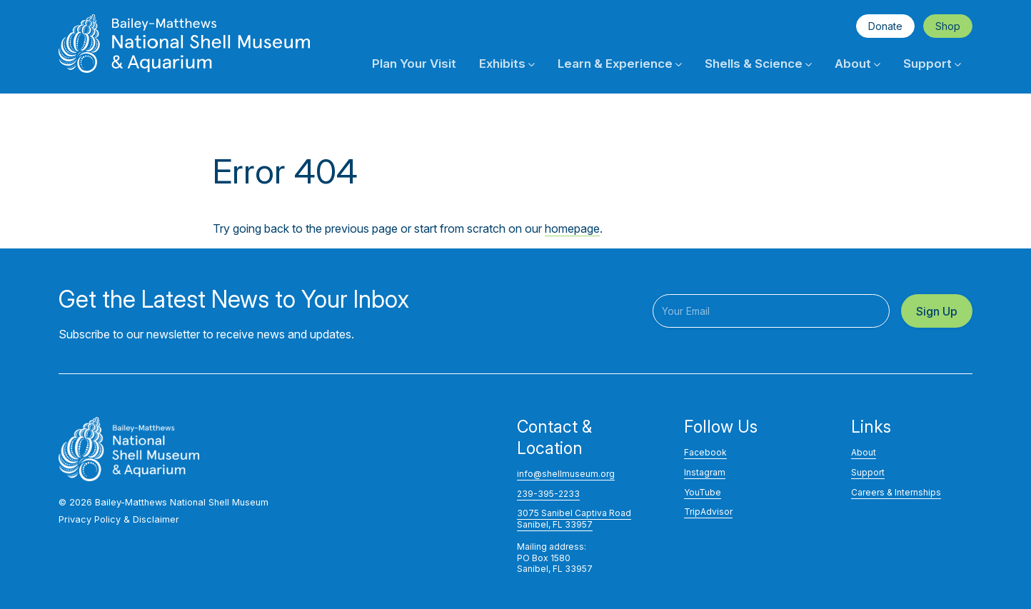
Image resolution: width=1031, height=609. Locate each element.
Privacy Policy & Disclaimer (119, 519)
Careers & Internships (896, 492)
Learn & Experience (620, 63)
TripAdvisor (708, 511)
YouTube (702, 492)
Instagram (704, 472)
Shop (947, 26)
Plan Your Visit (414, 63)
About (857, 63)
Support (932, 63)
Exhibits (507, 63)
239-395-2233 (548, 493)
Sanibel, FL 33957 (555, 524)
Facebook (705, 452)
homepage (572, 228)
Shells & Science (758, 63)
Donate (885, 26)
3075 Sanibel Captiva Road (574, 513)
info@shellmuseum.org (566, 473)
